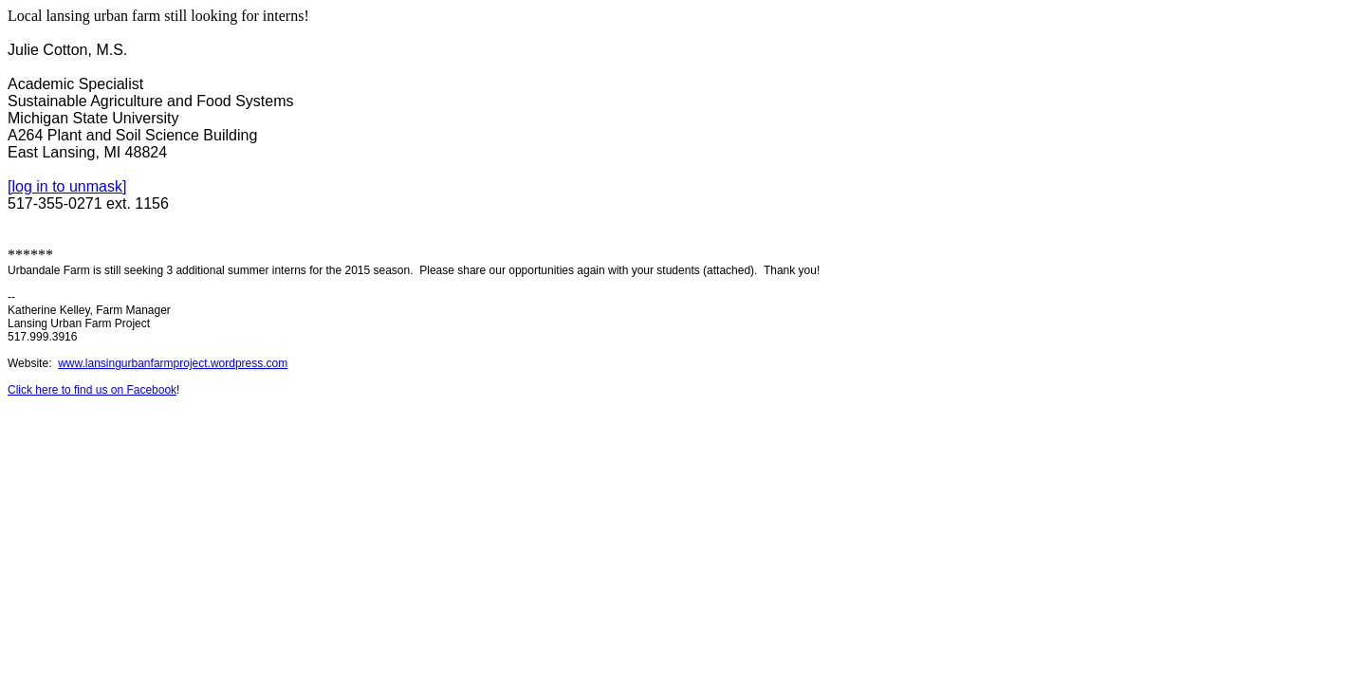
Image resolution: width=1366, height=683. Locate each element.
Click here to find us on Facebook (92, 390)
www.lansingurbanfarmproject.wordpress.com (172, 363)
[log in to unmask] (67, 186)
